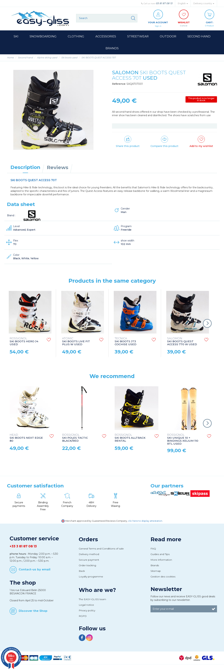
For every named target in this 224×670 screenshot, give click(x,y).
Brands (154, 565)
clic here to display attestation (145, 521)
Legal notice (86, 605)
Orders (88, 539)
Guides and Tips (160, 554)
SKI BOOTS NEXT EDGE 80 (26, 438)
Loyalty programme (91, 576)
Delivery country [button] (203, 3)
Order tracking (87, 565)
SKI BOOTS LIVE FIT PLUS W (76, 341)
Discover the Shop (33, 611)
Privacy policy (87, 610)
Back (82, 571)
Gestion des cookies (162, 576)
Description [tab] (25, 167)
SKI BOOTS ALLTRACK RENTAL (130, 438)
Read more (165, 539)
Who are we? (97, 590)
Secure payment (89, 560)
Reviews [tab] (57, 168)
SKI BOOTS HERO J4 (24, 341)
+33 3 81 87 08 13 (23, 546)
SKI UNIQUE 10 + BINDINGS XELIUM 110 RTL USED (182, 440)
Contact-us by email (34, 569)
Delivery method (89, 554)
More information (161, 560)
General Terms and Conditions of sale (101, 548)
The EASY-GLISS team (92, 599)
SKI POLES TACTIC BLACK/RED (75, 438)
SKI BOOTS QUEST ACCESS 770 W (182, 341)
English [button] (183, 3)
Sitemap (155, 571)
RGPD (83, 616)
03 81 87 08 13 (164, 3)
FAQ (153, 548)
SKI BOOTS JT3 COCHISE (125, 341)
